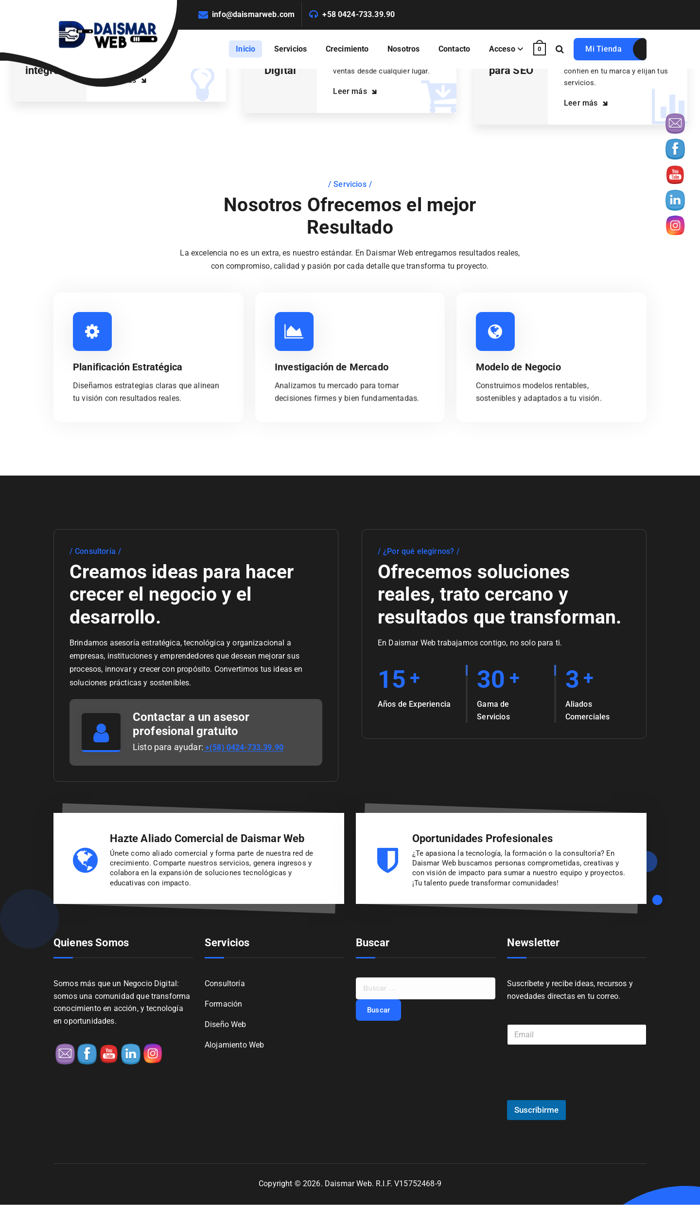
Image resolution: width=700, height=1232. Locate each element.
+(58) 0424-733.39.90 (247, 770)
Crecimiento (347, 49)
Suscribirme (536, 1137)
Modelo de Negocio (522, 389)
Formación (223, 1032)
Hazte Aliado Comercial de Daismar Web (207, 861)
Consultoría (225, 1010)
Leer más (132, 100)
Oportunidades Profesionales (482, 861)
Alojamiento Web (234, 1074)
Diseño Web (225, 1053)
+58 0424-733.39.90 (358, 14)
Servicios (290, 49)
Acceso (502, 49)
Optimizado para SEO (515, 70)
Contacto (454, 49)
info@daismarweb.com (253, 14)
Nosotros (403, 49)
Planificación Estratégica (133, 389)
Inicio (245, 49)
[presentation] (581, 1121)
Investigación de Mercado (337, 389)
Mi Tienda (603, 49)
